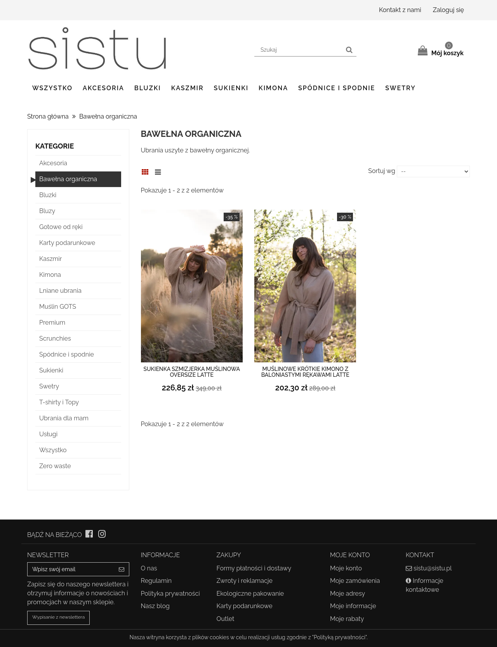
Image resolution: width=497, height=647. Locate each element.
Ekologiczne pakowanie (250, 593)
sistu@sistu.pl (433, 568)
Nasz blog (155, 606)
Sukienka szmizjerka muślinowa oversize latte (192, 372)
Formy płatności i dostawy (254, 568)
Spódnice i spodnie (336, 88)
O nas (149, 568)
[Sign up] (121, 569)
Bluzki (147, 88)
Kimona (273, 88)
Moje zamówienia (355, 580)
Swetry (400, 88)
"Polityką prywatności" (339, 637)
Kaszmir (187, 88)
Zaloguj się (448, 10)
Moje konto (346, 568)
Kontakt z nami (400, 10)
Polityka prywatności (170, 593)
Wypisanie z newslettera (58, 617)
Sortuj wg (381, 171)
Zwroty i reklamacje (245, 580)
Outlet (226, 619)
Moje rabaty (347, 619)
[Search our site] (298, 50)
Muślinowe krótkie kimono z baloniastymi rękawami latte (305, 372)
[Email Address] (71, 569)
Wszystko (52, 88)
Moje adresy (347, 593)
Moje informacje (353, 606)
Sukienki (231, 88)
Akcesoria (103, 88)
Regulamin (156, 580)
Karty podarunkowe (245, 606)
